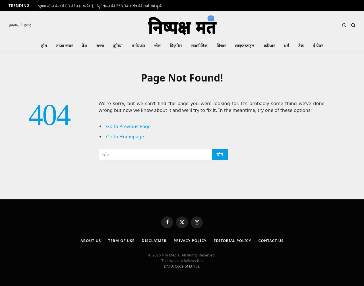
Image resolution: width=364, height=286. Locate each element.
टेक (301, 45)
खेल (157, 45)
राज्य (100, 45)
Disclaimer (154, 240)
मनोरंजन (138, 45)
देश (84, 45)
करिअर (269, 45)
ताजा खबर (64, 45)
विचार (221, 45)
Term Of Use (121, 240)
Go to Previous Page (128, 126)
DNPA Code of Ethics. (182, 266)
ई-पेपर (318, 45)
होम (44, 45)
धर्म (286, 45)
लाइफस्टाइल (244, 45)
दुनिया (118, 45)
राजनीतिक (199, 45)
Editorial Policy (232, 240)
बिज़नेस (176, 45)
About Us (90, 240)
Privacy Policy (190, 240)
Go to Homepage (125, 136)
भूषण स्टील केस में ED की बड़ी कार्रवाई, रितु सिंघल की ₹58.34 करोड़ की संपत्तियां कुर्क (100, 6)
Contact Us (271, 240)
